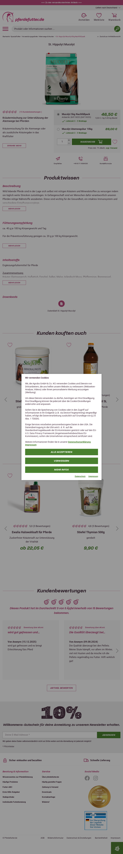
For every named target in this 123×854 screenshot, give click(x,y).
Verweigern (61, 460)
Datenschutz (80, 476)
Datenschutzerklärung (79, 442)
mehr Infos (61, 469)
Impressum (31, 445)
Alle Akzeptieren (61, 451)
